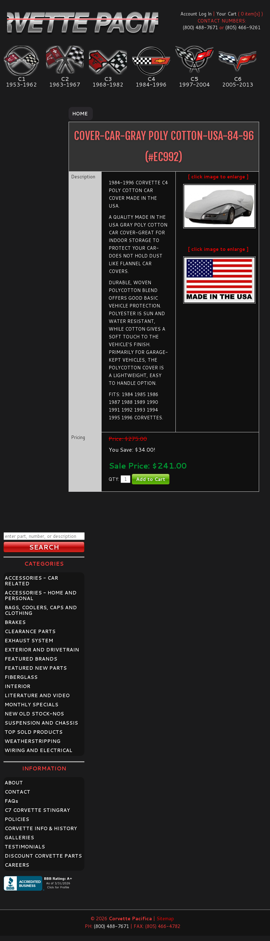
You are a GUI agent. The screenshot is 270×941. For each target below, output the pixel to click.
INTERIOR (17, 686)
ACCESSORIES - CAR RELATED (31, 581)
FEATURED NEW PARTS (36, 668)
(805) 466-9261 (243, 27)
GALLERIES (19, 837)
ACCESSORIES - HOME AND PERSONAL (41, 596)
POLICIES (17, 819)
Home (80, 113)
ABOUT (14, 783)
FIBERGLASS (21, 677)
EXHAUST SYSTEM (29, 640)
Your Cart (226, 14)
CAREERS (17, 865)
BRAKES (15, 622)
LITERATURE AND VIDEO (37, 695)
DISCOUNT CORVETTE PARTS (43, 856)
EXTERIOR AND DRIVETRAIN (42, 650)
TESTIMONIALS (25, 847)
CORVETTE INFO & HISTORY (41, 828)
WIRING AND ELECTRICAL (38, 750)
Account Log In (196, 14)
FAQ (11, 801)
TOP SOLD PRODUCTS (34, 732)
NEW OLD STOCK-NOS (34, 714)
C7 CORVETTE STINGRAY (37, 810)
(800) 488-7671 (200, 27)
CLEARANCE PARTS (30, 631)
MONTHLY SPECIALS (31, 704)
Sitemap (165, 918)
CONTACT (17, 792)
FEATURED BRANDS (31, 659)
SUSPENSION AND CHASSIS (41, 723)
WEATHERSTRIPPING (32, 741)
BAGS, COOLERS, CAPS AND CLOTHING (41, 610)
